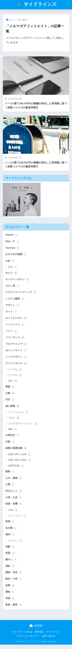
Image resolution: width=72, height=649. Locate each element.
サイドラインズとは (22, 632)
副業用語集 (16, 466)
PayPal (11, 235)
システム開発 (15, 299)
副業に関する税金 (19, 460)
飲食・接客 (13, 605)
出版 (10, 442)
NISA (13, 510)
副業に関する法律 (19, 454)
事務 (10, 387)
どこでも (15, 375)
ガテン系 (12, 286)
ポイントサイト (16, 350)
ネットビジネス (16, 318)
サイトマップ (53, 632)
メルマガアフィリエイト (23, 424)
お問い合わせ (48, 636)
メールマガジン (16, 357)
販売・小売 (13, 579)
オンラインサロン (17, 279)
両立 (13, 381)
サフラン (15, 541)
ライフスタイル (16, 363)
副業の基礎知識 (16, 448)
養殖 (13, 429)
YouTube (12, 248)
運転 (10, 592)
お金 (10, 261)
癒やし (11, 559)
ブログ (14, 418)
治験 (10, 546)
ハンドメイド (15, 325)
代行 (10, 400)
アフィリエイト (18, 412)
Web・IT (12, 241)
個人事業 (12, 406)
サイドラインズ (36, 4)
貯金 (13, 267)
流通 (10, 553)
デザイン (12, 305)
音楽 (10, 598)
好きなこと (13, 491)
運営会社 (39, 632)
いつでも (15, 369)
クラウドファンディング (21, 292)
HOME (36, 626)
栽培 (10, 534)
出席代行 (12, 435)
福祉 (10, 566)
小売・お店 (13, 497)
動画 (10, 471)
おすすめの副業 (16, 254)
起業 (10, 585)
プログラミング (16, 344)
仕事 (10, 393)
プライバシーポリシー (28, 636)
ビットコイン (17, 516)
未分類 (11, 528)
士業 (10, 484)
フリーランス (15, 337)
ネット (11, 312)
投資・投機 (13, 504)
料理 (10, 522)
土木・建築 (13, 478)
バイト (11, 331)
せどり (11, 273)
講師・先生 (13, 572)
